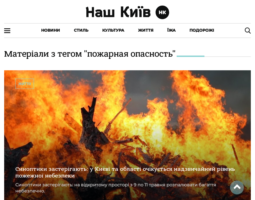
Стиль (81, 30)
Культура (113, 30)
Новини (50, 30)
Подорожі (201, 30)
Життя (145, 30)
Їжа (171, 30)
